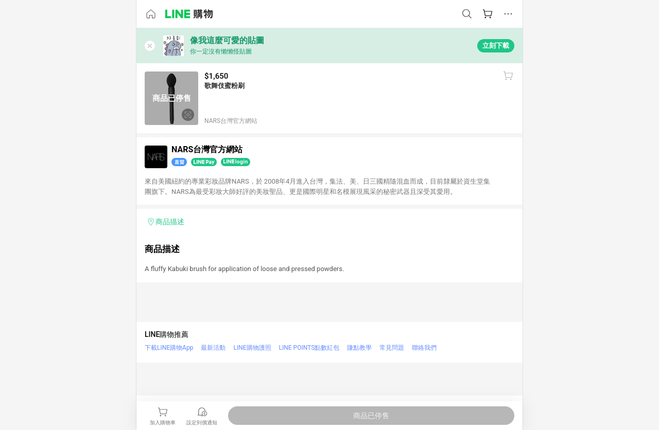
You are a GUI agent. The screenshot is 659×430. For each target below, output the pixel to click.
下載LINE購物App (169, 347)
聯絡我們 (424, 347)
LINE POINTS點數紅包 (309, 347)
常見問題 (391, 347)
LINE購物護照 (252, 347)
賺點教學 (359, 347)
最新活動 (213, 347)
